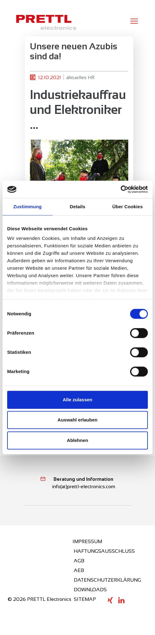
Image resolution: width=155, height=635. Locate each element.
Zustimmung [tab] (27, 206)
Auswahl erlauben (77, 419)
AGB (79, 560)
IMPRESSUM (87, 541)
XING (110, 600)
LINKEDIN (121, 600)
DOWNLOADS (90, 589)
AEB (79, 570)
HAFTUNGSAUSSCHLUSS (104, 551)
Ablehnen (77, 440)
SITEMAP (85, 599)
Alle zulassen (77, 399)
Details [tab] (77, 206)
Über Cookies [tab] (127, 206)
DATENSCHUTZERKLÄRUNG (107, 580)
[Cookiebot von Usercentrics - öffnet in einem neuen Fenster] (120, 189)
